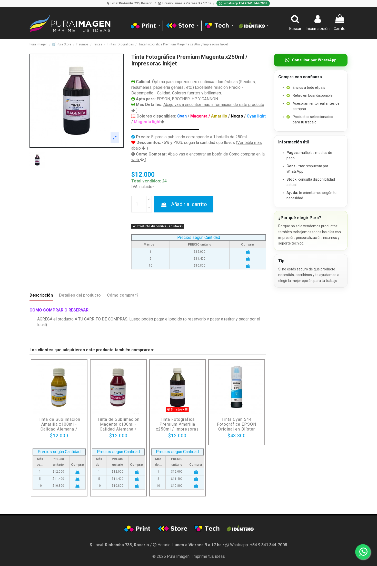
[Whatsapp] (243, 3)
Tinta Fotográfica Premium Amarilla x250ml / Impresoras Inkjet (177, 427)
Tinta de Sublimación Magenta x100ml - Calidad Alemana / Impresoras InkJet (118, 427)
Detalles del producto (80, 295)
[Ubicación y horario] (120, 544)
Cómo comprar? (122, 295)
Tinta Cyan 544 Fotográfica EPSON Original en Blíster (236, 424)
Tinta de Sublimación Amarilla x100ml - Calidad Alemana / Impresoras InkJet (59, 427)
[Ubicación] (130, 3)
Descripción (41, 295)
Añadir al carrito (184, 204)
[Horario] (184, 3)
